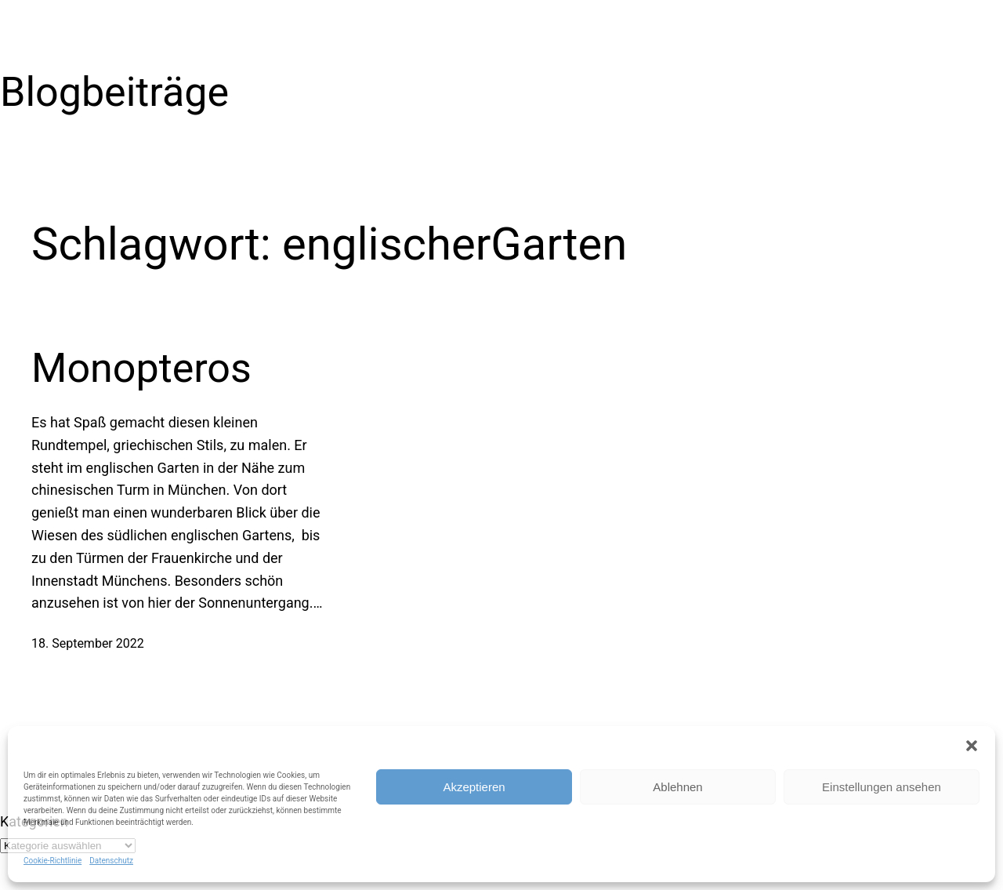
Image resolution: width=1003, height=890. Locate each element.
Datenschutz (111, 860)
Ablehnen (677, 787)
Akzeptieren (474, 787)
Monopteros (141, 368)
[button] (971, 746)
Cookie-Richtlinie (52, 860)
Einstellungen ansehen (881, 787)
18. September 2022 (87, 643)
